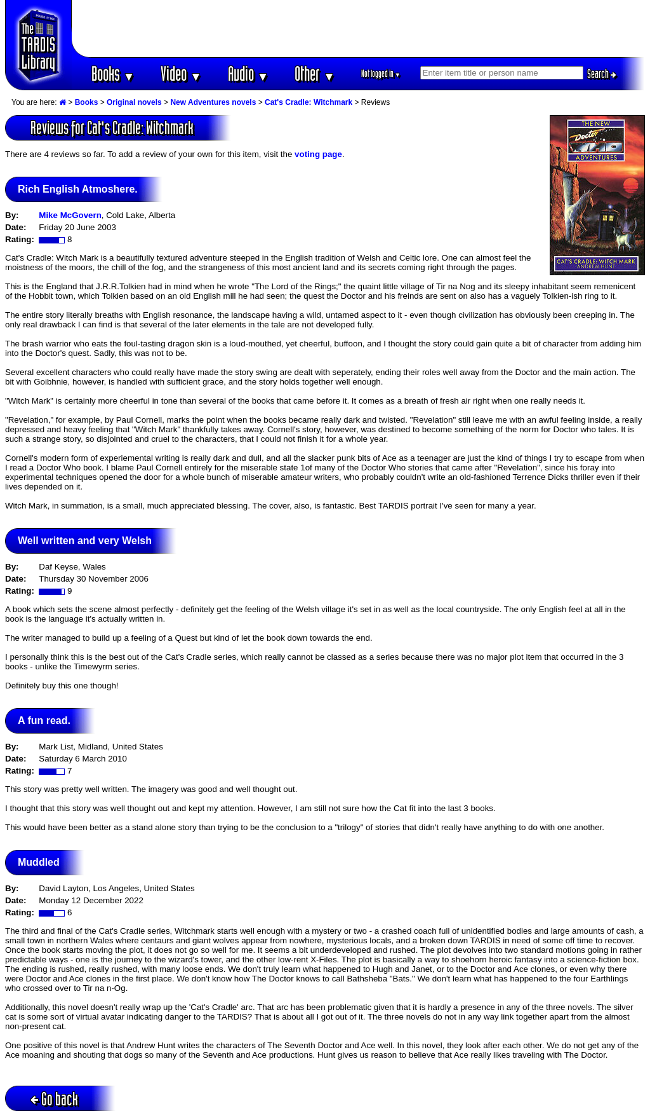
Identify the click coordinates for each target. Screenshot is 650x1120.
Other (315, 73)
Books (113, 73)
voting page (318, 154)
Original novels (134, 102)
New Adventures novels (213, 102)
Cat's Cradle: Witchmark (308, 102)
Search (601, 74)
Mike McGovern (70, 215)
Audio (248, 73)
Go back (54, 1099)
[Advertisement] (359, 28)
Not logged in (381, 73)
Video (181, 73)
